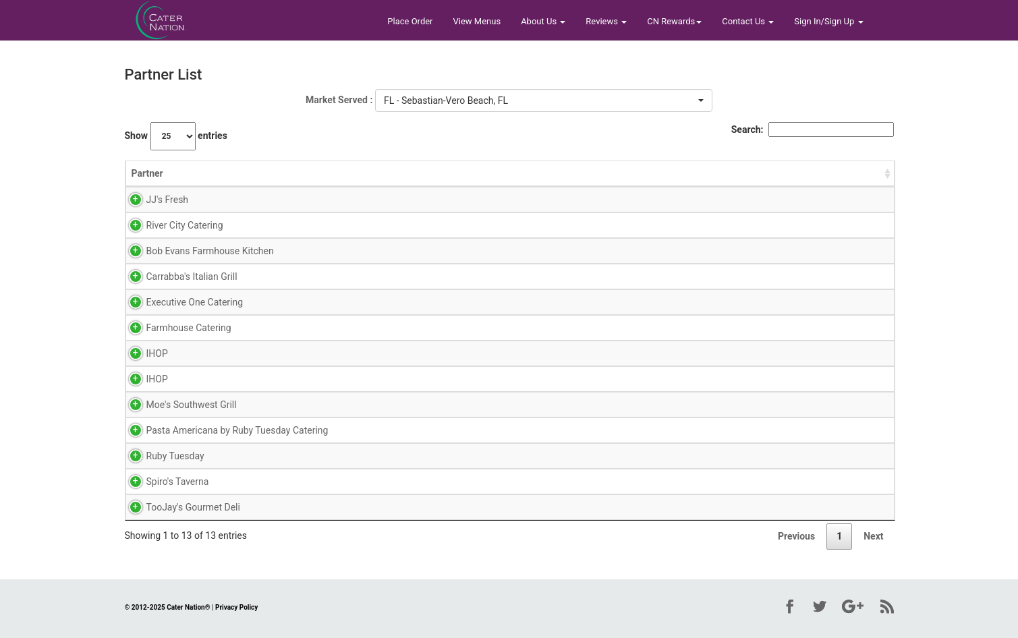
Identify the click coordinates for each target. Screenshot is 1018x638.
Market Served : (339, 99)
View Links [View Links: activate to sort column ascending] (451, 173)
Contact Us (748, 21)
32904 (663, 481)
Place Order (409, 21)
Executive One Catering (180, 302)
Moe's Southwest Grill (177, 404)
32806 (663, 199)
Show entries (176, 136)
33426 (663, 302)
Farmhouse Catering (174, 327)
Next (873, 536)
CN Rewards (674, 21)
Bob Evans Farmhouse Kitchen (195, 250)
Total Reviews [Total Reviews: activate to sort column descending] (846, 173)
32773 (663, 225)
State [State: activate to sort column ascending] (620, 173)
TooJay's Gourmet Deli (178, 507)
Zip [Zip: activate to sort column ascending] (656, 173)
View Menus (477, 21)
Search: (812, 129)
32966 (663, 250)
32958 (663, 430)
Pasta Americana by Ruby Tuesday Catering (223, 430)
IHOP (142, 353)
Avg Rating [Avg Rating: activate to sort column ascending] (382, 173)
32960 (663, 276)
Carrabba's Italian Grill (177, 276)
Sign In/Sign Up (828, 21)
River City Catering (170, 225)
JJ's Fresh (153, 199)
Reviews (606, 21)
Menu (482, 199)
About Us (543, 21)
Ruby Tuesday (161, 456)
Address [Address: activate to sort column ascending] (713, 173)
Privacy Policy (236, 607)
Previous (796, 536)
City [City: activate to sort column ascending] (528, 173)
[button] (543, 100)
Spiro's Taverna (163, 481)
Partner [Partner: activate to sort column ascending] (147, 173)
